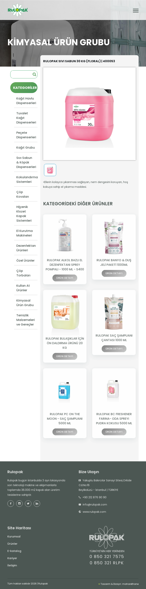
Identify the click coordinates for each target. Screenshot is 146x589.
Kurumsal (14, 537)
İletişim (12, 566)
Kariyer (12, 559)
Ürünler (12, 545)
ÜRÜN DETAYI (64, 279)
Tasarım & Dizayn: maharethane (119, 584)
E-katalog (14, 552)
